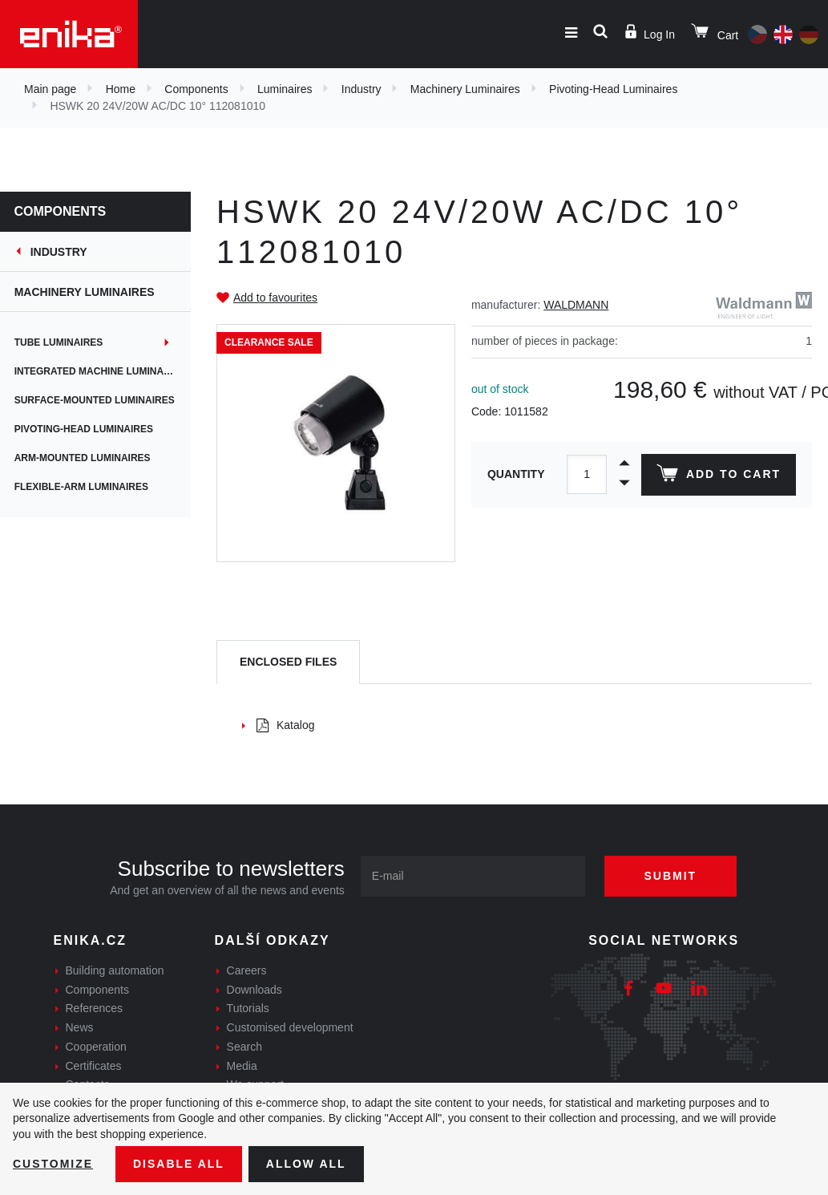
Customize (53, 1163)
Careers (247, 970)
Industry (361, 89)
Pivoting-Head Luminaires (613, 89)
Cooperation (96, 1046)
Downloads (254, 989)
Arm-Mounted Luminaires (84, 458)
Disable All (178, 1163)
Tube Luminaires (60, 342)
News (80, 1027)
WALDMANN (575, 304)
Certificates (94, 1065)
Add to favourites (275, 297)
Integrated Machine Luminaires (102, 371)
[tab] (288, 662)
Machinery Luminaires (465, 89)
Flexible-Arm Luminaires (83, 486)
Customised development (290, 1027)
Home (120, 89)
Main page (50, 89)
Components (196, 89)
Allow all (306, 1163)
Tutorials (248, 1008)
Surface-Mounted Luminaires (96, 400)
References (94, 1008)
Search (244, 1046)
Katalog (285, 725)
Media (242, 1065)
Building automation (115, 970)
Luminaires (284, 89)
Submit (670, 875)
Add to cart (718, 476)
